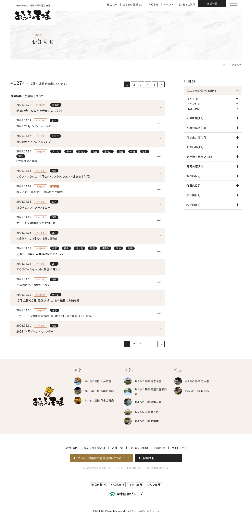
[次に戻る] (162, 84)
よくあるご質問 (187, 4)
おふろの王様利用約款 (94, 468)
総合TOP (112, 4)
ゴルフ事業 (154, 485)
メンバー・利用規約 (126, 468)
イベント (168, 4)
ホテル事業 (136, 485)
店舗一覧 (212, 3)
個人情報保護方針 (156, 468)
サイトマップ (179, 447)
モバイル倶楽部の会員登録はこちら (99, 458)
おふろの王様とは (133, 4)
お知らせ (153, 4)
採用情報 (149, 458)
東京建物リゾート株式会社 (107, 485)
